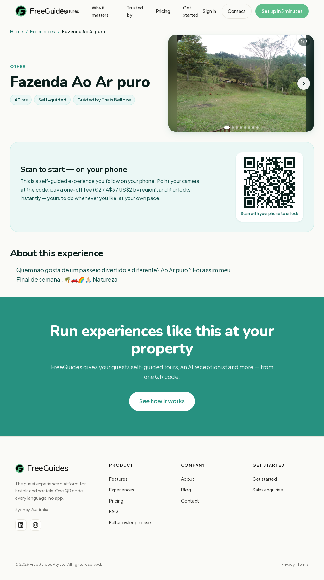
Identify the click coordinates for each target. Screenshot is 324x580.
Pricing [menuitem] (163, 11)
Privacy (288, 564)
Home (16, 31)
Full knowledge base (130, 522)
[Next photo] (303, 83)
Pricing (116, 501)
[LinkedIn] (21, 525)
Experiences (42, 31)
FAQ (113, 511)
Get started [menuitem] (190, 11)
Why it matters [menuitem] (100, 11)
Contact (237, 11)
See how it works (162, 401)
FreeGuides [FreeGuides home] (38, 11)
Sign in (209, 11)
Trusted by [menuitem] (135, 11)
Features (118, 479)
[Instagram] (35, 525)
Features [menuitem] (70, 11)
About (187, 479)
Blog (186, 489)
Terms (303, 564)
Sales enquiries (267, 489)
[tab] (227, 127)
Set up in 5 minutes (282, 11)
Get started (264, 479)
